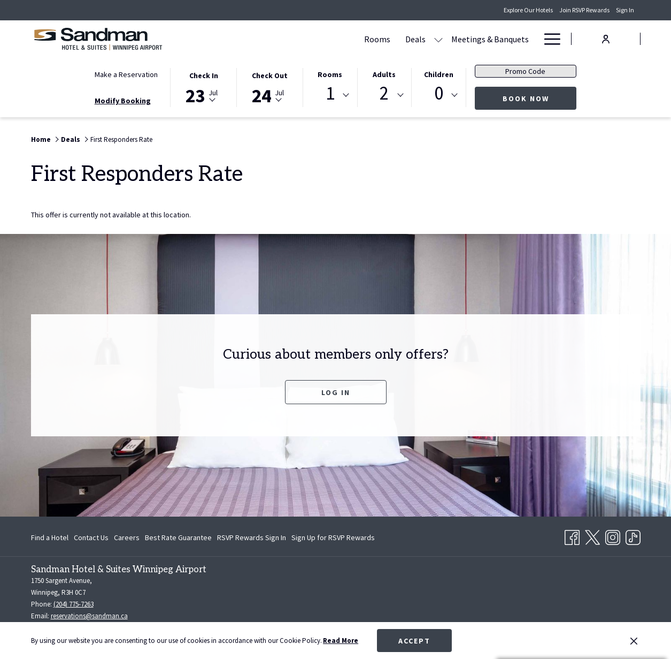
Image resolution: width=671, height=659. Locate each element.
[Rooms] (275, 38)
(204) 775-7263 (73, 604)
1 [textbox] (330, 93)
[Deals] (313, 38)
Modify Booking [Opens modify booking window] (123, 100)
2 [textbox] (384, 93)
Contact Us (91, 537)
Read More (340, 640)
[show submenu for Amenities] (531, 38)
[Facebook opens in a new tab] (572, 535)
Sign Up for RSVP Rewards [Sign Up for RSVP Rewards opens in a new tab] (333, 539)
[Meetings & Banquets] (388, 38)
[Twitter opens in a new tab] (592, 535)
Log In (335, 392)
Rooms (330, 74)
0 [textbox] (438, 93)
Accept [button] (414, 641)
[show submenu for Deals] (336, 38)
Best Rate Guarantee (178, 537)
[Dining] (453, 38)
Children (438, 74)
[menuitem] (51, 537)
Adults (384, 74)
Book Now (540, 98)
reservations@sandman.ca (89, 615)
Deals (70, 139)
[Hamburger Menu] (548, 38)
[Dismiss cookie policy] (634, 640)
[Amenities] (499, 38)
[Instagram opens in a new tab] (612, 535)
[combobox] (330, 95)
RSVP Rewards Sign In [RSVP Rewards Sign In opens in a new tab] (251, 539)
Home (41, 139)
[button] (203, 86)
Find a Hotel (49, 537)
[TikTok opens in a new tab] (633, 535)
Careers (127, 537)
